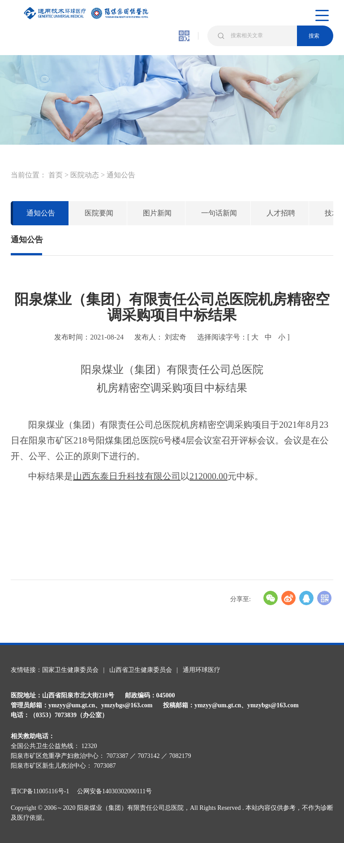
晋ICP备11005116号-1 (43, 791)
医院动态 (84, 175)
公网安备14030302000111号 (114, 791)
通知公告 (121, 175)
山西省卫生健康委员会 (140, 670)
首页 (55, 175)
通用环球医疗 (201, 670)
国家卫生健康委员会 (70, 670)
